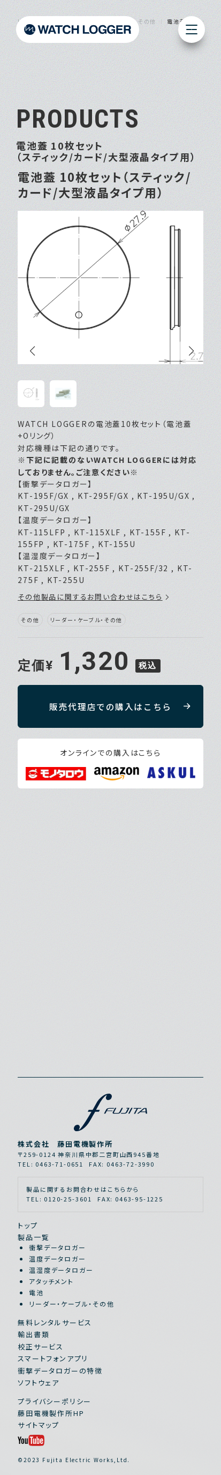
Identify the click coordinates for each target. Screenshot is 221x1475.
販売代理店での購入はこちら (110, 706)
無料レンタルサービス (55, 1322)
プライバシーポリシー (55, 1401)
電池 (36, 1292)
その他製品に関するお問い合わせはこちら (90, 597)
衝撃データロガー (57, 1247)
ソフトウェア (38, 1382)
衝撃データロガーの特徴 (60, 1371)
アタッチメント (51, 1281)
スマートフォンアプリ (53, 1358)
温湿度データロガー (61, 1269)
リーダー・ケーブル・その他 (72, 1303)
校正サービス (41, 1346)
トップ (27, 1225)
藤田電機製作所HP (51, 1413)
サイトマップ (38, 1425)
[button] (31, 350)
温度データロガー (57, 1258)
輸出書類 (33, 1334)
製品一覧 (33, 1237)
